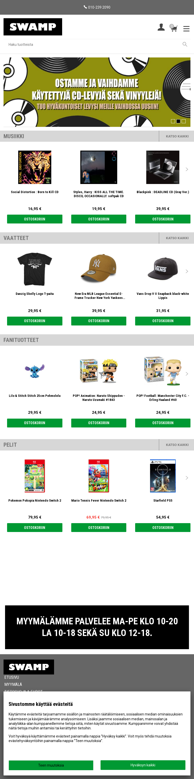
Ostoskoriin (34, 219)
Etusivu (11, 677)
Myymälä (13, 684)
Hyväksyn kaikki (143, 765)
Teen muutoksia (51, 765)
